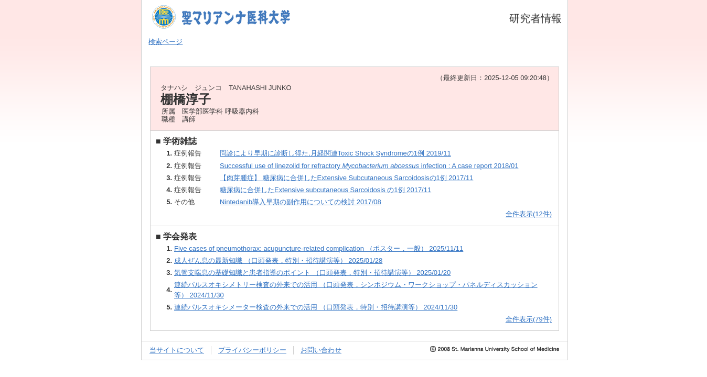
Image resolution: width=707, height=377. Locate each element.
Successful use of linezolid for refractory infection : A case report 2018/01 (369, 166)
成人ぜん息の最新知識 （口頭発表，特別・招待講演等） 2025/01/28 (278, 260)
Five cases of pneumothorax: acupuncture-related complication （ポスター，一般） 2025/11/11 (318, 248)
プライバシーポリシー (252, 350)
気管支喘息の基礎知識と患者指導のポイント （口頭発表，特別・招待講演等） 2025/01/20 (312, 272)
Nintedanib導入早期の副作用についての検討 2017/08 (300, 202)
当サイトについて (176, 350)
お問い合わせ (321, 350)
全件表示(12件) (529, 214)
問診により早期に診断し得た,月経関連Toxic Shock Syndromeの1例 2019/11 (335, 153)
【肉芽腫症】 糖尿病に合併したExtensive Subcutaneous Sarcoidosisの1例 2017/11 (346, 178)
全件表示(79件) (529, 319)
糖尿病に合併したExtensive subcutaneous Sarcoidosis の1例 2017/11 (325, 190)
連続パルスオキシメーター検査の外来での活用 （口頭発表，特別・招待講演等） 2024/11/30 (315, 307)
